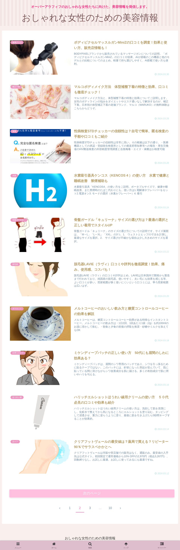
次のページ (91, 494)
